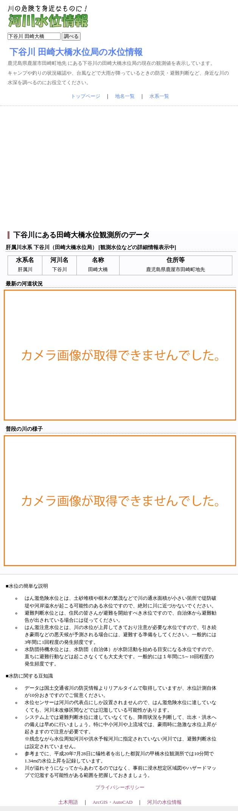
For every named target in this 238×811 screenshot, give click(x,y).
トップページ (85, 96)
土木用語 (68, 802)
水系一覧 (159, 96)
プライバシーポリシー (120, 787)
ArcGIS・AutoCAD (112, 802)
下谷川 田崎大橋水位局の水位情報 (76, 52)
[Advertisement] (119, 169)
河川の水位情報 (164, 802)
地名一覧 (125, 96)
